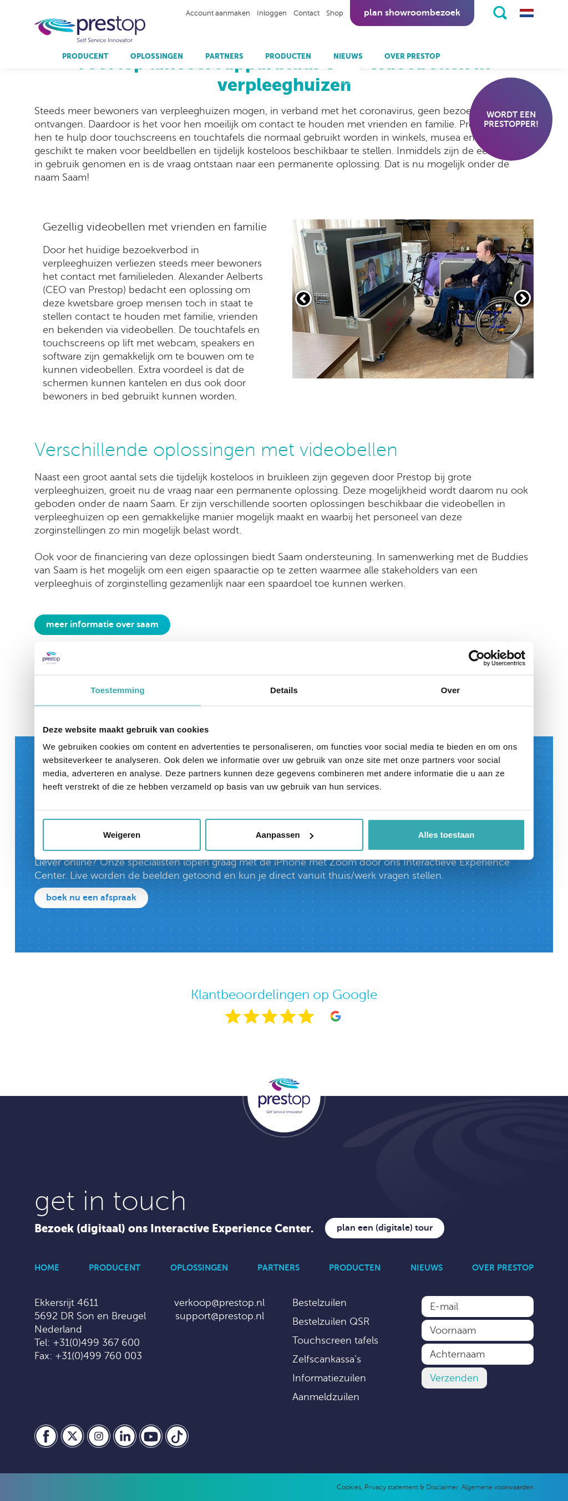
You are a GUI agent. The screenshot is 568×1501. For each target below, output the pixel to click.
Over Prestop (412, 56)
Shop (334, 13)
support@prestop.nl (219, 1315)
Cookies (349, 1487)
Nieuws (348, 56)
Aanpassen (284, 834)
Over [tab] (450, 689)
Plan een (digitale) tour (385, 1228)
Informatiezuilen (329, 1378)
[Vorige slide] (303, 298)
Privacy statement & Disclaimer (411, 1487)
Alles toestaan (446, 834)
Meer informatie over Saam (102, 624)
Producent (85, 56)
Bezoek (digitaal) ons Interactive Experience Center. (174, 1228)
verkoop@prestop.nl (219, 1302)
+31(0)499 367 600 (96, 1342)
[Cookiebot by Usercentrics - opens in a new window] (476, 657)
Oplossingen (156, 56)
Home (46, 1267)
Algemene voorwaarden (498, 1487)
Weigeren (121, 834)
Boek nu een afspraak (91, 898)
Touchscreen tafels (335, 1340)
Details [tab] (284, 689)
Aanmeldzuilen (325, 1396)
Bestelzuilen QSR (330, 1321)
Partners (224, 56)
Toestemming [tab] (117, 689)
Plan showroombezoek (412, 13)
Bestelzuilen (319, 1302)
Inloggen (272, 13)
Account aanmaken (218, 13)
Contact (306, 13)
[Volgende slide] (522, 298)
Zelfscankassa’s (326, 1359)
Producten (288, 56)
